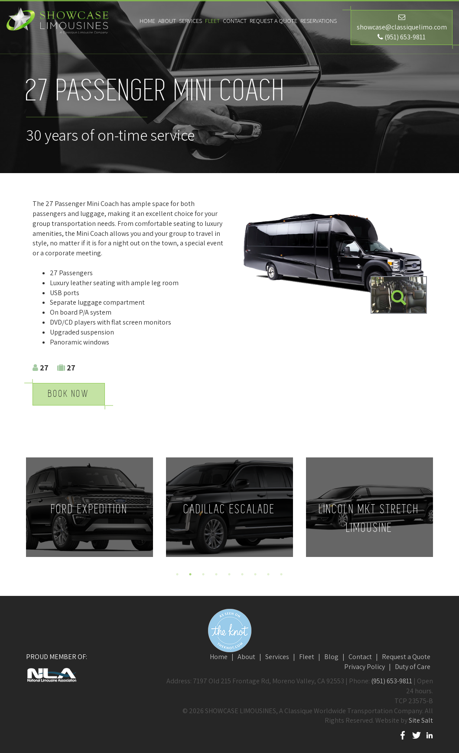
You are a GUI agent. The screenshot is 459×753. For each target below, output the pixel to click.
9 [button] (281, 574)
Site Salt (421, 720)
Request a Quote (273, 21)
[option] (90, 507)
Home (219, 656)
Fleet (306, 656)
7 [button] (255, 574)
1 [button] (177, 574)
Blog (331, 656)
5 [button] (229, 574)
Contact (360, 656)
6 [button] (242, 574)
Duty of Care (412, 666)
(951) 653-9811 (405, 37)
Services (277, 656)
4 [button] (216, 574)
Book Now (68, 394)
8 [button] (268, 574)
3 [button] (203, 574)
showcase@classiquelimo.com (402, 27)
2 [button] (190, 574)
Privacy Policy (364, 666)
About (246, 656)
